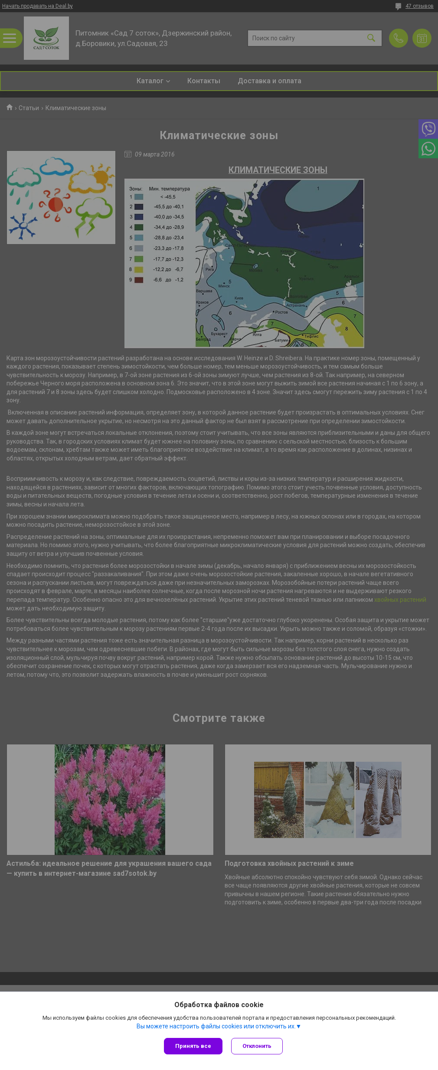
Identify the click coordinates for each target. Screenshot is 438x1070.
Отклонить (256, 1046)
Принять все (193, 1046)
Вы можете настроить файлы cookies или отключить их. (216, 1026)
